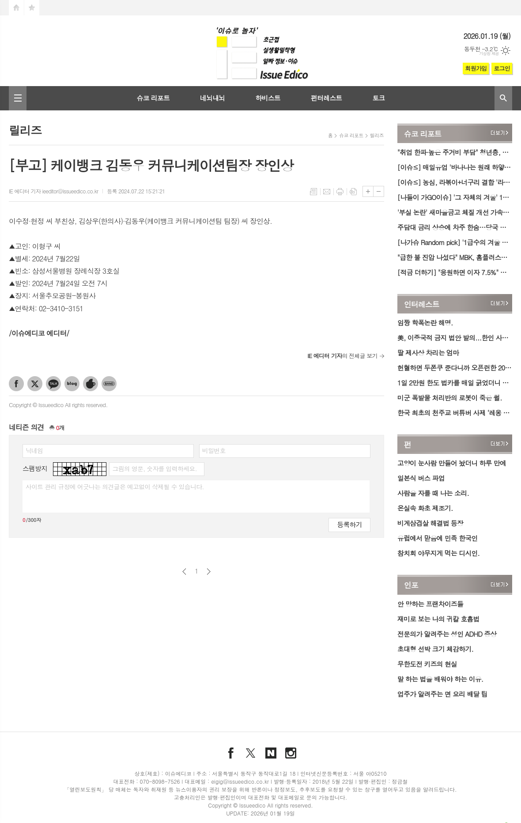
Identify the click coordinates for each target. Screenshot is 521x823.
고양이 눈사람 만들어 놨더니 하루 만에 (451, 463)
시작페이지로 (16, 7)
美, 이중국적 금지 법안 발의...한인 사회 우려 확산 (454, 337)
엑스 (34, 383)
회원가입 (476, 68)
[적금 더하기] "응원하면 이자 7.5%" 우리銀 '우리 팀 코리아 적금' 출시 (454, 272)
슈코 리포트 (153, 97)
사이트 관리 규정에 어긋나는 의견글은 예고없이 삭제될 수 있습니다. (115, 486)
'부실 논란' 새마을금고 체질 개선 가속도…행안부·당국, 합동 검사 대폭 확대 (454, 212)
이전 (184, 571)
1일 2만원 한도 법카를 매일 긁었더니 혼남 (454, 382)
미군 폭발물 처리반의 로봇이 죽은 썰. (449, 397)
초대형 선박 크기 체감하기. (435, 648)
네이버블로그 (71, 383)
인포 (411, 585)
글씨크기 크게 (368, 191)
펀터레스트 (326, 97)
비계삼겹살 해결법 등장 (430, 523)
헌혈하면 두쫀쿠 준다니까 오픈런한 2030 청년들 (454, 367)
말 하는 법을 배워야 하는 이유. (440, 678)
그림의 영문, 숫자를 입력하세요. (154, 468)
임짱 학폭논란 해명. (425, 322)
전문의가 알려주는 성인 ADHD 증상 (447, 633)
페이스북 (16, 383)
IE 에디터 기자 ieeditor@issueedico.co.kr (53, 191)
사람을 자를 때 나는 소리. (433, 493)
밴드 (109, 383)
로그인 (502, 68)
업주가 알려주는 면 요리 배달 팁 (442, 693)
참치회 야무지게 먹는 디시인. (438, 553)
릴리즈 (377, 135)
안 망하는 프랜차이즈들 (430, 603)
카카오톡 (53, 383)
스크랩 (353, 191)
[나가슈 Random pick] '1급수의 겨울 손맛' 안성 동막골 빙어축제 (454, 242)
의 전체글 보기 (342, 355)
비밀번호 (214, 450)
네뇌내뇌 (212, 97)
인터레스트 (421, 304)
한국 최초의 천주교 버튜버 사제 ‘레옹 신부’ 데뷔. (454, 412)
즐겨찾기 (31, 7)
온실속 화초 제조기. (425, 508)
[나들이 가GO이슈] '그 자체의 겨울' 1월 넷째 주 (454, 197)
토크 (378, 97)
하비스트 (267, 97)
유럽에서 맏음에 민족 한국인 (437, 538)
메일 (326, 191)
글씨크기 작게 (378, 191)
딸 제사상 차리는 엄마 (428, 352)
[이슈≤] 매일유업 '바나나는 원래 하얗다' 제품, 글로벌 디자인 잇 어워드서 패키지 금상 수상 (454, 167)
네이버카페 (90, 383)
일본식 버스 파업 (421, 478)
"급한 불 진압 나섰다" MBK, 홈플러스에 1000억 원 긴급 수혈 (454, 257)
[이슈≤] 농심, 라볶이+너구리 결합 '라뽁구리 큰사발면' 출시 (454, 182)
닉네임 (34, 450)
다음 (209, 571)
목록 (313, 191)
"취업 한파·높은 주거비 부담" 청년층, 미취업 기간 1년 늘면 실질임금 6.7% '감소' (454, 152)
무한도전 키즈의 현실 (427, 663)
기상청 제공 (489, 54)
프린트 (340, 191)
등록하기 (349, 524)
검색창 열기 (503, 98)
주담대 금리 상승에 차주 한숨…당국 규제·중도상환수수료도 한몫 (454, 227)
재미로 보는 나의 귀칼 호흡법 (438, 618)
